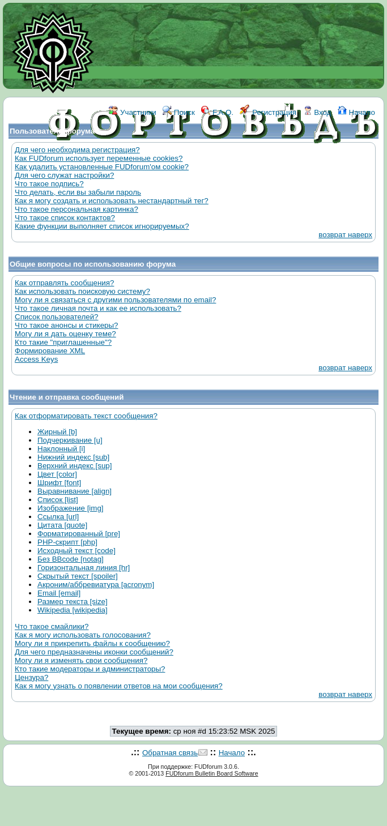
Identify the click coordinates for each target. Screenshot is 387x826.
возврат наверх (345, 234)
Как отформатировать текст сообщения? (86, 416)
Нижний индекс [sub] (73, 457)
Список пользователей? (57, 317)
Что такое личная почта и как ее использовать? (98, 308)
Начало (356, 112)
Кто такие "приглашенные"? (63, 342)
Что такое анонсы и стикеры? (66, 325)
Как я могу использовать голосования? (83, 635)
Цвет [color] (57, 474)
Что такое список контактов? (65, 217)
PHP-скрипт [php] (67, 542)
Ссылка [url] (58, 516)
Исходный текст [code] (76, 550)
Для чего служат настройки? (64, 175)
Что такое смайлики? (51, 626)
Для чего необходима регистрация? (77, 149)
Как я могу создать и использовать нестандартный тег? (112, 200)
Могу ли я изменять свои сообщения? (81, 660)
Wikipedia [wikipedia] (72, 610)
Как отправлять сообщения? (64, 283)
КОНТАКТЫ (264, 163)
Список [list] (57, 499)
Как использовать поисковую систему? (82, 291)
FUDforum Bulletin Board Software (211, 773)
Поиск (179, 112)
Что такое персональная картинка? (76, 209)
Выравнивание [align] (74, 491)
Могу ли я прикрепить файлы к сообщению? (92, 643)
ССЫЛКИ (219, 163)
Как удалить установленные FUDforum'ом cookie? (102, 166)
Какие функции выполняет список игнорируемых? (102, 226)
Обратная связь (170, 752)
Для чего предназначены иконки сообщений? (94, 652)
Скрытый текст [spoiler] (77, 576)
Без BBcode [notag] (70, 559)
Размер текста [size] (72, 601)
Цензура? (31, 677)
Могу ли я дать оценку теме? (65, 333)
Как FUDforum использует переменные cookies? (98, 158)
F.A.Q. (217, 112)
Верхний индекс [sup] (74, 465)
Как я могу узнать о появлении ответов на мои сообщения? (119, 686)
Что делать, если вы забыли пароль (78, 192)
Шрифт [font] (59, 482)
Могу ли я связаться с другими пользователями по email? (115, 300)
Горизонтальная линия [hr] (83, 567)
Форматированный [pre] (78, 533)
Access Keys (36, 359)
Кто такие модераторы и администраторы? (90, 669)
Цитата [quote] (62, 525)
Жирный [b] (57, 431)
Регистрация (268, 112)
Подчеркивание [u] (70, 440)
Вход (317, 112)
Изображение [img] (70, 508)
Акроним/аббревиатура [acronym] (95, 584)
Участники (132, 112)
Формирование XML (50, 350)
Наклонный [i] (61, 448)
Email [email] (58, 593)
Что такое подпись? (49, 183)
